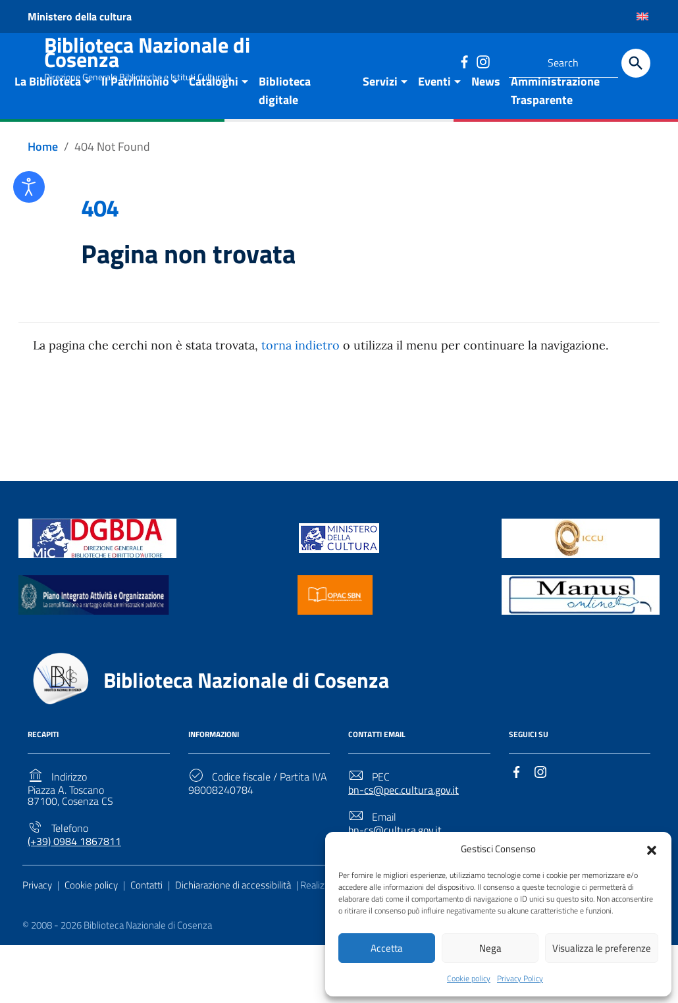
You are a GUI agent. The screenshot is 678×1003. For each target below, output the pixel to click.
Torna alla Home (334, 438)
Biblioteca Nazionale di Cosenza (147, 52)
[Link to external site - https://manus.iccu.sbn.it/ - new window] (581, 621)
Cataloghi (213, 109)
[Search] (635, 63)
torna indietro (300, 373)
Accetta (387, 946)
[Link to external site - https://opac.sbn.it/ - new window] (335, 621)
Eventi (434, 109)
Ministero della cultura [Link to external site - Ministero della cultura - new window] (80, 16)
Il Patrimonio (135, 109)
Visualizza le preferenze (601, 946)
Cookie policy (468, 978)
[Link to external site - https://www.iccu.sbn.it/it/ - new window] (581, 565)
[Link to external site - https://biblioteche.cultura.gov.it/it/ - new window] (97, 565)
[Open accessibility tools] (29, 187)
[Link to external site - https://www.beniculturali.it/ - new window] (339, 565)
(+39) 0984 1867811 (74, 869)
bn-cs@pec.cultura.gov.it (403, 818)
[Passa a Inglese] (642, 16)
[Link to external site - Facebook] (464, 61)
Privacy (37, 912)
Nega (490, 946)
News (485, 109)
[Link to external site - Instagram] (482, 61)
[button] (651, 847)
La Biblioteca (47, 109)
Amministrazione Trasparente (555, 119)
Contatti (146, 912)
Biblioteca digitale (285, 119)
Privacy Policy (520, 978)
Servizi (380, 109)
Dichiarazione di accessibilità (233, 912)
